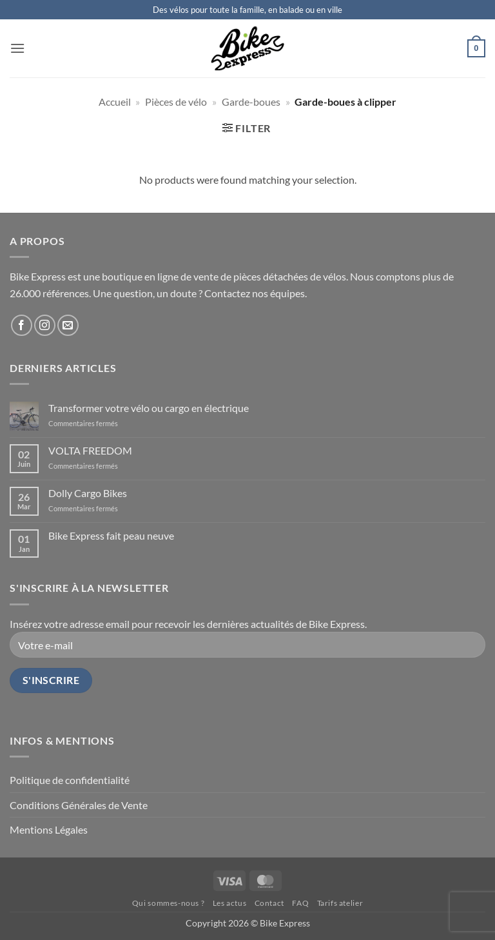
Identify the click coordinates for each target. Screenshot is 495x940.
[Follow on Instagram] (44, 325)
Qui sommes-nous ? (168, 903)
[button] (17, 48)
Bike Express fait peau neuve (111, 535)
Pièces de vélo (176, 101)
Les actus (230, 903)
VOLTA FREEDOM (90, 450)
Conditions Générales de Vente (79, 805)
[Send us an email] (68, 325)
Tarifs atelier (340, 903)
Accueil (115, 101)
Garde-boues (251, 101)
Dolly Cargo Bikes (87, 493)
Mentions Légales (49, 829)
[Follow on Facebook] (21, 325)
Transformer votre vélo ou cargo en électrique (148, 408)
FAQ (300, 903)
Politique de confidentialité (70, 780)
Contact (269, 903)
